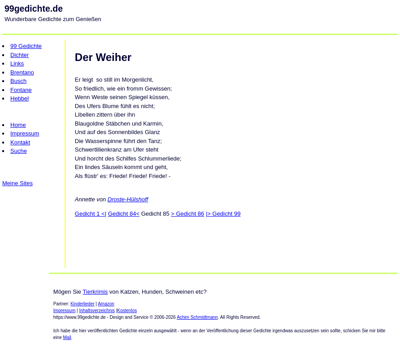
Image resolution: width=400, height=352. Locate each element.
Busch (18, 81)
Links (17, 63)
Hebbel (19, 98)
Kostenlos (127, 310)
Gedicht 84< (123, 213)
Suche (18, 151)
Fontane (21, 90)
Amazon (106, 303)
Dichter (19, 55)
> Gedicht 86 (187, 213)
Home (18, 125)
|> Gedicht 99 (223, 213)
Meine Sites (17, 183)
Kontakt (20, 142)
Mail (67, 337)
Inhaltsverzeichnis (96, 310)
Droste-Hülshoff (128, 199)
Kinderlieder (82, 303)
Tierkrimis (95, 291)
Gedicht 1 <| (90, 213)
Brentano (22, 72)
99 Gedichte (26, 46)
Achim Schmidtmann (197, 317)
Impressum (24, 133)
